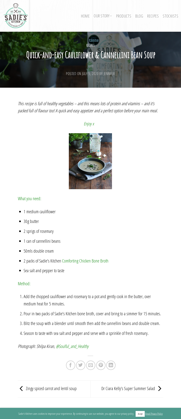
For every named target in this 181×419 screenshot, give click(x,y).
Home (85, 16)
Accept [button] (140, 413)
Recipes (153, 16)
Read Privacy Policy (154, 413)
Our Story (103, 15)
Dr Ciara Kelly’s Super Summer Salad (132, 388)
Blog (139, 16)
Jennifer (109, 73)
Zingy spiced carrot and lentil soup (47, 388)
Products (123, 16)
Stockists (170, 16)
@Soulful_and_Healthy (72, 346)
